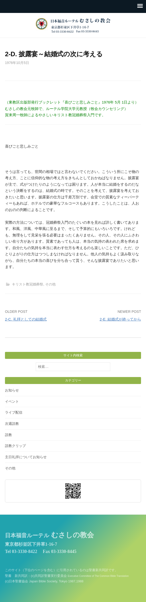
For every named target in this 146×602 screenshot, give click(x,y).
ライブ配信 (13, 412)
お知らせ (12, 390)
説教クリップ (15, 446)
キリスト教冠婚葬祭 (27, 284)
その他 (50, 284)
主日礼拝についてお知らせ (26, 457)
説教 (8, 435)
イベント (12, 401)
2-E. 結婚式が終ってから (120, 319)
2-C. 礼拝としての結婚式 (26, 319)
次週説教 (12, 424)
